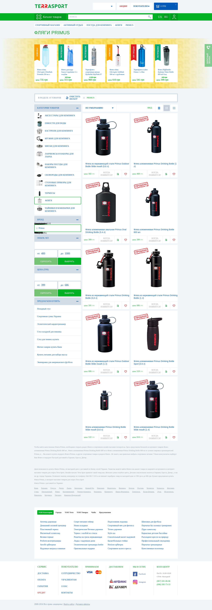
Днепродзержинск (84, 492)
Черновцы (97, 492)
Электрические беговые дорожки (88, 529)
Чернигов (150, 488)
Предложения (105, 512)
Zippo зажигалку (149, 529)
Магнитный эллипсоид (50, 533)
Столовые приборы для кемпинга (53, 183)
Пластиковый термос (49, 529)
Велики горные (46, 537)
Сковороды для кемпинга (55, 175)
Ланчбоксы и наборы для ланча (55, 154)
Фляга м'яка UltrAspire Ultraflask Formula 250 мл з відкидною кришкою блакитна (45, 74)
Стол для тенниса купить (48, 339)
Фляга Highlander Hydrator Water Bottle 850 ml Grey (166, 72)
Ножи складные (81, 525)
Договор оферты (83, 604)
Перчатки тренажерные (152, 545)
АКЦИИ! (123, 6)
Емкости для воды (51, 123)
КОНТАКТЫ (67, 593)
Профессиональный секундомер (156, 541)
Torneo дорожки (115, 529)
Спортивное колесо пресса (119, 548)
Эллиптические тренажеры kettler (88, 545)
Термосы (45, 193)
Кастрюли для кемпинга (54, 131)
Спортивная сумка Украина (49, 316)
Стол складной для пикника (49, 332)
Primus (40, 228)
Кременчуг (108, 492)
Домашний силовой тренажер (53, 525)
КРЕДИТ (41, 593)
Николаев (100, 488)
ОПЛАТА (42, 580)
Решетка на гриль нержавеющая (88, 537)
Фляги (44, 200)
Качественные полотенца (153, 548)
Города (58, 512)
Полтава (140, 488)
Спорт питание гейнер (83, 522)
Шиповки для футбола (151, 522)
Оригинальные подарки (84, 548)
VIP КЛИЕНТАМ (69, 580)
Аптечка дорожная (48, 522)
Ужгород (58, 495)
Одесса (53, 488)
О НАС (64, 586)
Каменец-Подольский (72, 495)
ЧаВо (93, 512)
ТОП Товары (82, 512)
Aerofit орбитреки (48, 545)
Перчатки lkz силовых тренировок (157, 525)
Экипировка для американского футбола (55, 362)
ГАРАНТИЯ (43, 586)
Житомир (170, 488)
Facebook (139, 574)
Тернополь (136, 492)
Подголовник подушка (117, 522)
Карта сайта (69, 604)
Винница (122, 488)
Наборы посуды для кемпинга (51, 164)
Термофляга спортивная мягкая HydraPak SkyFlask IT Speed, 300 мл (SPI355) (94, 74)
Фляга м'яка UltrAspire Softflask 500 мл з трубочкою (117, 72)
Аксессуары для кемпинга (55, 115)
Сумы (36, 492)
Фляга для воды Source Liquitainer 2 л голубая (69, 72)
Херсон (131, 488)
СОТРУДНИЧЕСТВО (70, 573)
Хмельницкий (47, 492)
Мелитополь (168, 492)
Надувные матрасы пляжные (52, 548)
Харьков (44, 488)
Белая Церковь (148, 492)
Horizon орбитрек (115, 545)
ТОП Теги (69, 512)
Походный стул (43, 309)
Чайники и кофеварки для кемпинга (55, 208)
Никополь (38, 495)
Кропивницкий (68, 492)
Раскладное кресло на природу (155, 537)
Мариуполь (111, 488)
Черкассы (160, 488)
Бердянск (48, 495)
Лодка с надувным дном (84, 541)
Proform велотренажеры (50, 541)
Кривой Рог (89, 488)
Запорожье (78, 488)
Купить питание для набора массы (52, 355)
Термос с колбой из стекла (85, 533)
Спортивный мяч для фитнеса (121, 525)
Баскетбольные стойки (117, 541)
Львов (69, 488)
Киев (36, 488)
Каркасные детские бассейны (154, 533)
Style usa (111, 533)
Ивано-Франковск (122, 492)
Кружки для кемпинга (53, 138)
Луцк (159, 492)
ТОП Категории (45, 512)
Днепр (61, 488)
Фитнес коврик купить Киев (49, 347)
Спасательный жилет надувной (121, 537)
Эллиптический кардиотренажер (51, 324)
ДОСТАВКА (43, 573)
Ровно (57, 492)
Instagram (139, 582)
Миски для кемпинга (52, 146)
